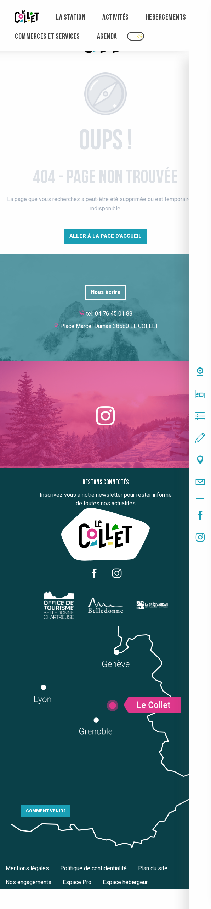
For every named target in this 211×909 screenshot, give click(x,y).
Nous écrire (105, 292)
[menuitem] (27, 17)
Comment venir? (45, 810)
